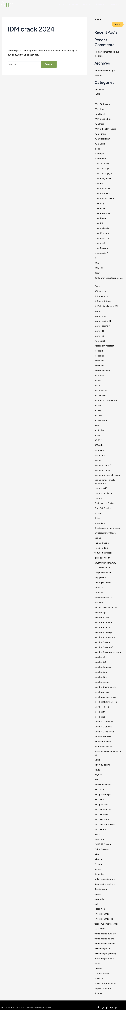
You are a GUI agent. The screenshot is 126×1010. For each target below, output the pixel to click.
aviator (97, 310)
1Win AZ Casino (102, 104)
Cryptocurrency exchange (107, 525)
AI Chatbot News (103, 300)
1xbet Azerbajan (102, 168)
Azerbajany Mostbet (104, 344)
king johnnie (100, 575)
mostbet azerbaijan (104, 629)
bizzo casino (100, 418)
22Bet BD (99, 267)
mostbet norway (102, 679)
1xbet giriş (99, 203)
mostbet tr (99, 708)
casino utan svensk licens (107, 473)
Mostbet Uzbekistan (104, 728)
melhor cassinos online (105, 605)
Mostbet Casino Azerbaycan (108, 649)
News (97, 756)
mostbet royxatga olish (105, 698)
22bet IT (98, 272)
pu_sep (98, 865)
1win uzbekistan (102, 138)
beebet (98, 379)
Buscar (97, 19)
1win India (99, 123)
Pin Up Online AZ (103, 815)
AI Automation (101, 295)
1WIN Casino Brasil (103, 118)
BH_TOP (98, 413)
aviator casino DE (103, 319)
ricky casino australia (105, 880)
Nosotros (73, 4)
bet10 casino (100, 389)
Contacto (115, 4)
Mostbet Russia (102, 703)
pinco (97, 830)
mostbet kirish (101, 674)
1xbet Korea (100, 217)
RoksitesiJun (100, 885)
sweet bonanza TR (103, 914)
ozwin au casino (102, 761)
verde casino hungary (105, 929)
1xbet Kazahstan (102, 212)
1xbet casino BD (102, 193)
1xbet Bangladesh (103, 178)
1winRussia (99, 143)
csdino (97, 535)
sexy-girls (99, 895)
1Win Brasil (99, 109)
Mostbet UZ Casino (104, 718)
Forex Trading (101, 545)
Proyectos (101, 4)
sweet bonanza (102, 909)
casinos (98, 496)
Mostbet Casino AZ (104, 644)
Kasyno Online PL (103, 570)
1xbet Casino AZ (102, 188)
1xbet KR (98, 222)
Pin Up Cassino (102, 810)
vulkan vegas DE (102, 944)
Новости (99, 974)
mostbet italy (101, 669)
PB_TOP (98, 771)
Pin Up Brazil (101, 796)
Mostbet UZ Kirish (103, 723)
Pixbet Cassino (101, 845)
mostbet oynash (102, 689)
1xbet (97, 148)
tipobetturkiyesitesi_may (106, 919)
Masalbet (99, 600)
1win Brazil (99, 114)
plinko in (98, 855)
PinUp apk (99, 835)
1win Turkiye (100, 133)
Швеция (98, 988)
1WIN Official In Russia (105, 128)
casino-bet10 (101, 486)
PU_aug (98, 860)
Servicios (87, 4)
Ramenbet (99, 870)
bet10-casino (101, 394)
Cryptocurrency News (105, 530)
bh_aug (98, 404)
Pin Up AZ (99, 786)
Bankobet (99, 359)
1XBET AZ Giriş (102, 163)
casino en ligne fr (103, 463)
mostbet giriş (101, 654)
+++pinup (99, 89)
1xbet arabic (100, 158)
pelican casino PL (103, 781)
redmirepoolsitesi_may (105, 875)
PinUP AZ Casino (103, 840)
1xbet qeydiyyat (102, 237)
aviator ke (99, 334)
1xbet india (99, 207)
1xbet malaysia (101, 227)
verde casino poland (104, 934)
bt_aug (97, 433)
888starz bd (100, 290)
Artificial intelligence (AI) (106, 305)
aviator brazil (101, 315)
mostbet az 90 (101, 614)
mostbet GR (100, 659)
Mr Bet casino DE (103, 733)
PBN (96, 776)
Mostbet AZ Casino (104, 619)
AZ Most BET (101, 339)
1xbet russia (100, 242)
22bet (97, 262)
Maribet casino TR (103, 595)
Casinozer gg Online (104, 501)
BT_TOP (98, 438)
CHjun (97, 516)
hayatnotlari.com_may (105, 560)
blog (96, 423)
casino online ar (102, 468)
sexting (98, 890)
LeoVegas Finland (103, 580)
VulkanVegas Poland (104, 954)
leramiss (98, 585)
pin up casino (101, 801)
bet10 (97, 384)
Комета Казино (102, 969)
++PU (97, 94)
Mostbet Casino (102, 639)
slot (96, 899)
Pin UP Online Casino (105, 820)
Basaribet (99, 364)
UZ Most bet (100, 924)
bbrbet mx (99, 374)
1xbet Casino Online (104, 198)
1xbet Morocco (102, 232)
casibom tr (99, 453)
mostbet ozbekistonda (105, 694)
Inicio (61, 4)
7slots (97, 285)
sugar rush (99, 904)
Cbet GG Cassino (103, 506)
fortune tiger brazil (103, 550)
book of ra (99, 428)
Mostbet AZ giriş (102, 624)
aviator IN (99, 329)
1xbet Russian (101, 247)
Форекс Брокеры (103, 984)
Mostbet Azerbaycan (105, 634)
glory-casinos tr (102, 555)
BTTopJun (99, 443)
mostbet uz (100, 713)
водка (97, 959)
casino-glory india (103, 491)
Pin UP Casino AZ (103, 806)
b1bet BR (98, 349)
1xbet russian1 (101, 252)
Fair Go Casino (101, 540)
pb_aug (98, 766)
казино (98, 964)
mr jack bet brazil (103, 738)
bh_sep (98, 408)
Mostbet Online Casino (105, 684)
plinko (97, 850)
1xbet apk (99, 153)
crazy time (99, 520)
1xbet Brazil (100, 183)
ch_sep (98, 511)
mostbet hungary (103, 664)
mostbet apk (100, 609)
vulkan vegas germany (105, 949)
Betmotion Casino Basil (106, 399)
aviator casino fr (102, 324)
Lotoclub (99, 590)
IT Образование (102, 565)
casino (97, 458)
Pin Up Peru (100, 825)
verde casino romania (105, 939)
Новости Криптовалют (106, 979)
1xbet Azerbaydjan (103, 173)
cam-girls (99, 448)
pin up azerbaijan (103, 791)
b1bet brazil (100, 354)
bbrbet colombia (102, 369)
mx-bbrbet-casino (103, 743)
